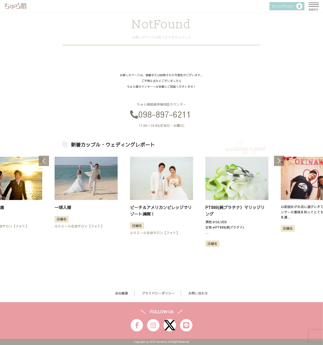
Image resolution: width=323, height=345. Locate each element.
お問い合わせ (198, 293)
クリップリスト (287, 6)
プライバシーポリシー (158, 293)
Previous (44, 161)
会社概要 (121, 293)
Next (279, 161)
